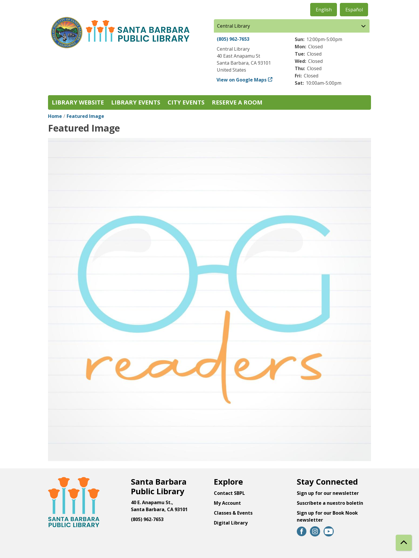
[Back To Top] (404, 543)
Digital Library (231, 523)
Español (354, 9)
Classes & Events (233, 513)
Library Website (78, 102)
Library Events (135, 102)
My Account (227, 503)
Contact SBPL (229, 493)
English (324, 9)
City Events (186, 102)
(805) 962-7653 (233, 39)
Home (55, 116)
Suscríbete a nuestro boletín (330, 503)
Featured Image (85, 116)
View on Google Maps (242, 80)
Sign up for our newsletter (328, 493)
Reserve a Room (237, 102)
